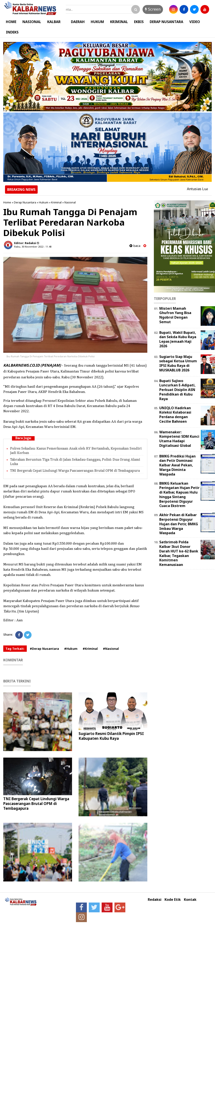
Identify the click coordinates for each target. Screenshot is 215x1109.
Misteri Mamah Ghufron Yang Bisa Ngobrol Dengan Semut (175, 315)
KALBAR (53, 21)
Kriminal (56, 202)
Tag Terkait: (15, 649)
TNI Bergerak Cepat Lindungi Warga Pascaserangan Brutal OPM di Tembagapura (75, 471)
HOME (11, 21)
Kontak (190, 899)
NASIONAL (31, 21)
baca (134, 246)
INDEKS (12, 32)
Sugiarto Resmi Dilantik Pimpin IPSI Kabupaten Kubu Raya (111, 736)
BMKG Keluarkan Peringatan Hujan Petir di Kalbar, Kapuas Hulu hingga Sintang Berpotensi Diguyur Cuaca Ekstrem (179, 494)
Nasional (70, 202)
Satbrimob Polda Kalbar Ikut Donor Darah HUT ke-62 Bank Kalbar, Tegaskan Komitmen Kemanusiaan (178, 553)
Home (7, 202)
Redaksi (154, 899)
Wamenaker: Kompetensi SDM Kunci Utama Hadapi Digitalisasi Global (179, 439)
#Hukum (70, 649)
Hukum (43, 202)
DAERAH (78, 21)
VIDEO (194, 21)
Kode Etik (173, 899)
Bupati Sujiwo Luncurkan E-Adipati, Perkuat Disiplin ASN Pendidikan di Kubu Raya (177, 389)
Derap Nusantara (25, 202)
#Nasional (111, 649)
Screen (153, 9)
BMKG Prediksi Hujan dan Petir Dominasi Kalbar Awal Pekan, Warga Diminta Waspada (177, 465)
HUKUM (97, 21)
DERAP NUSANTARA (166, 21)
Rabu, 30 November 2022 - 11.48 (32, 246)
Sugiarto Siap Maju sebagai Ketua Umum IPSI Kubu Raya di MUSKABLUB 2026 (178, 363)
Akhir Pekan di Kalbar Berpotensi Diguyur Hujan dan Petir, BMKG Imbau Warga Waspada (178, 523)
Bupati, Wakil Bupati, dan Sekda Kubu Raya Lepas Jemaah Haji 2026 (177, 339)
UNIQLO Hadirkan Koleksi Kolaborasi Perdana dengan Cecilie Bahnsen (175, 415)
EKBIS (139, 21)
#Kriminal (90, 649)
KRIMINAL (119, 21)
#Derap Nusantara (44, 649)
